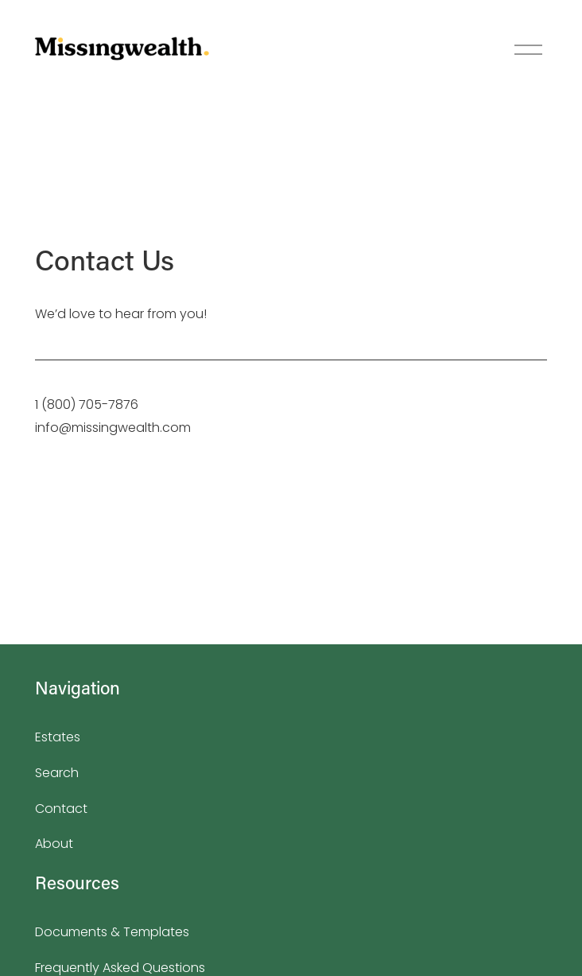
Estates (57, 737)
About (54, 843)
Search (57, 773)
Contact (61, 808)
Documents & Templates (112, 932)
